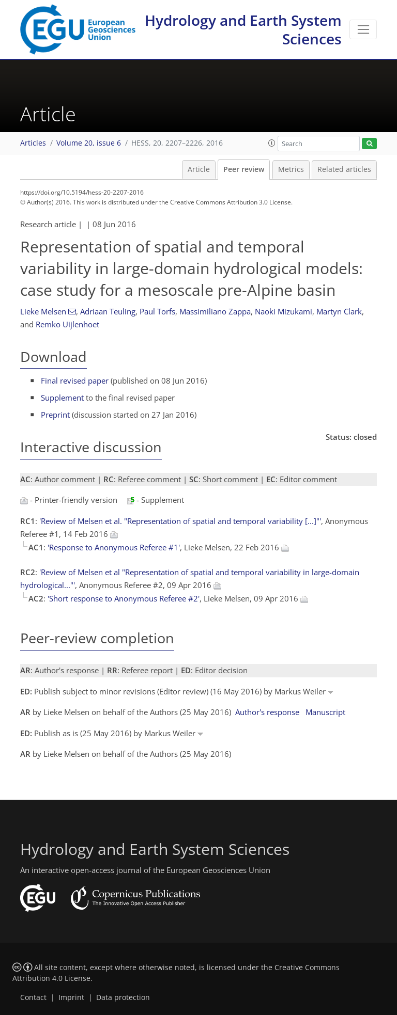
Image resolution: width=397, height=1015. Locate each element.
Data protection (123, 997)
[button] (272, 143)
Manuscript (325, 712)
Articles (33, 143)
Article (199, 169)
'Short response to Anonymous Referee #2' (124, 598)
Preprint (55, 414)
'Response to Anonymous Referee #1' (114, 547)
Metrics (291, 169)
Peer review (243, 169)
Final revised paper (75, 380)
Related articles (344, 169)
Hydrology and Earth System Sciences (243, 29)
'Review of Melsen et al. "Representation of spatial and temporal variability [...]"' (180, 521)
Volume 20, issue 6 (88, 143)
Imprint (71, 997)
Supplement (62, 397)
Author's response (267, 712)
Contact (33, 997)
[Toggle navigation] (363, 29)
